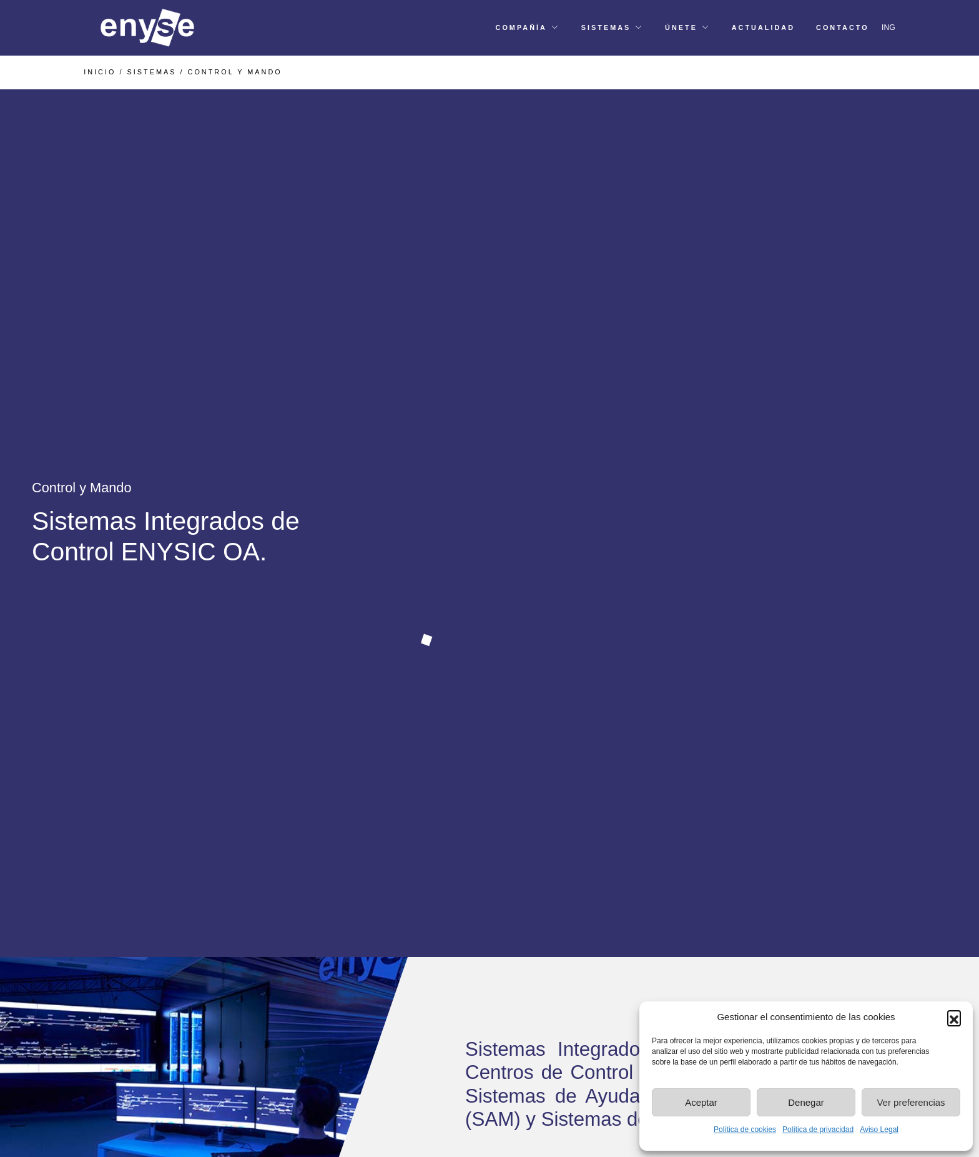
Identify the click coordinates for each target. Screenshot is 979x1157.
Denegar (806, 1102)
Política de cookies (745, 1129)
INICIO (100, 72)
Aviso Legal (879, 1129)
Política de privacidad (818, 1129)
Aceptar (701, 1102)
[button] (954, 1017)
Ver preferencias (911, 1102)
